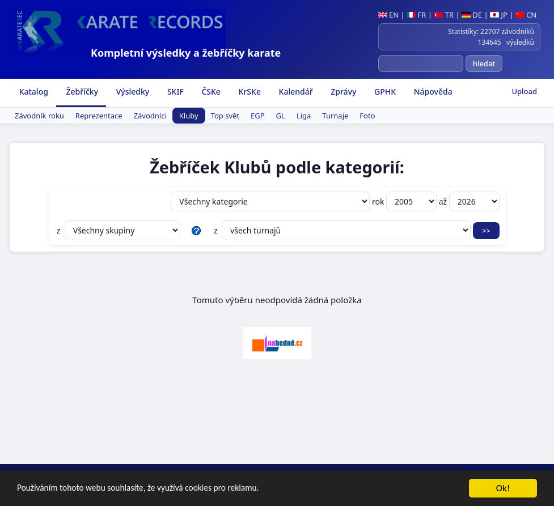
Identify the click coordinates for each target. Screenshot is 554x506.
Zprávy (343, 91)
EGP (258, 115)
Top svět (225, 115)
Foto (367, 115)
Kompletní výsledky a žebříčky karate (186, 52)
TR (444, 15)
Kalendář (295, 91)
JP (499, 15)
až (469, 201)
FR (416, 15)
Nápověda (432, 91)
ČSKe (210, 91)
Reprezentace (98, 115)
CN (525, 15)
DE (472, 15)
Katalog (32, 91)
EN (388, 15)
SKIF (174, 91)
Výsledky (131, 91)
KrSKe (248, 91)
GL (280, 115)
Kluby (188, 115)
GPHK (384, 91)
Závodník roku (39, 115)
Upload (524, 91)
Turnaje (335, 115)
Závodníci (150, 115)
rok (405, 201)
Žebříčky (81, 91)
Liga (304, 115)
